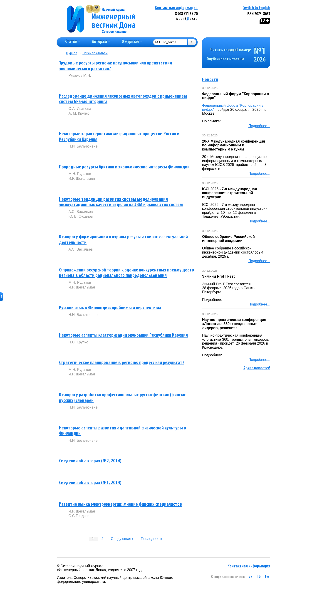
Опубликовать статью (225, 59)
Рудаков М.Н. (79, 75)
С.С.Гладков (78, 516)
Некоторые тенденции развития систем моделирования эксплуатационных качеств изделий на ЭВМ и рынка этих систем (121, 202)
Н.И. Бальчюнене (82, 146)
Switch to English (256, 8)
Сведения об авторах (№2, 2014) (90, 461)
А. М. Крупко (78, 113)
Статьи (72, 42)
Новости (210, 79)
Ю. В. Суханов (80, 216)
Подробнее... (259, 126)
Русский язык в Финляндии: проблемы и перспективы (110, 308)
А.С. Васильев (80, 212)
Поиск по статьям (94, 53)
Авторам (101, 42)
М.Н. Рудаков (79, 174)
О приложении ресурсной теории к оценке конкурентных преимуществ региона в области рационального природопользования (126, 273)
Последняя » (151, 539)
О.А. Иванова (79, 109)
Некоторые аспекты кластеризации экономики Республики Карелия (123, 335)
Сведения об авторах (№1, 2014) (90, 483)
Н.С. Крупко (78, 342)
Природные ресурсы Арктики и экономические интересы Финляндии (124, 167)
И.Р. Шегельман (81, 178)
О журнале (132, 42)
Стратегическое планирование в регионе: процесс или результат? (121, 362)
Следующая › (122, 539)
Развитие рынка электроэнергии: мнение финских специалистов (120, 504)
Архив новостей (256, 368)
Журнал (71, 53)
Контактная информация (176, 8)
